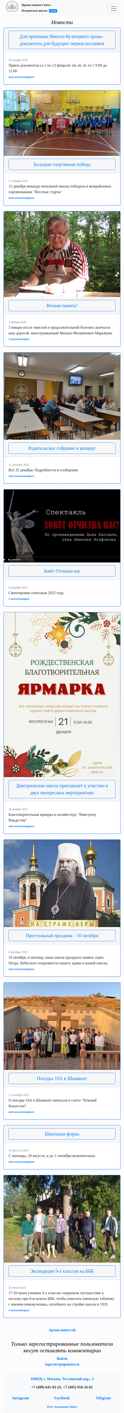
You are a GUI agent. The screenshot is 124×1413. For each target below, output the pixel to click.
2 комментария (19, 339)
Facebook (62, 1398)
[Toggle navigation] (113, 8)
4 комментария (19, 1310)
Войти (62, 1359)
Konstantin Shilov (65, 1407)
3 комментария (19, 598)
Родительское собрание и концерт (62, 448)
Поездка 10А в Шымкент (62, 1078)
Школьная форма (62, 1133)
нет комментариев (21, 77)
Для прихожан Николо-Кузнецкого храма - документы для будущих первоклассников (62, 40)
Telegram (103, 1398)
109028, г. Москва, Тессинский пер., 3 (62, 1379)
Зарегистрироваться (62, 1364)
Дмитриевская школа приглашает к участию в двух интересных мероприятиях (62, 789)
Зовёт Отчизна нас (62, 571)
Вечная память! (62, 305)
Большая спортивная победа (62, 164)
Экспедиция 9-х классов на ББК (62, 1271)
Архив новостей (62, 1330)
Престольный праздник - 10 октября (62, 935)
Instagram (20, 1398)
